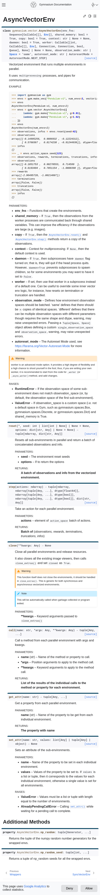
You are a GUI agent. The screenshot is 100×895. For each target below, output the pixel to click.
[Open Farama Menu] (94, 4)
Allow (89, 888)
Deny (69, 888)
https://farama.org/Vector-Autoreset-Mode (42, 346)
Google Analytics (35, 886)
